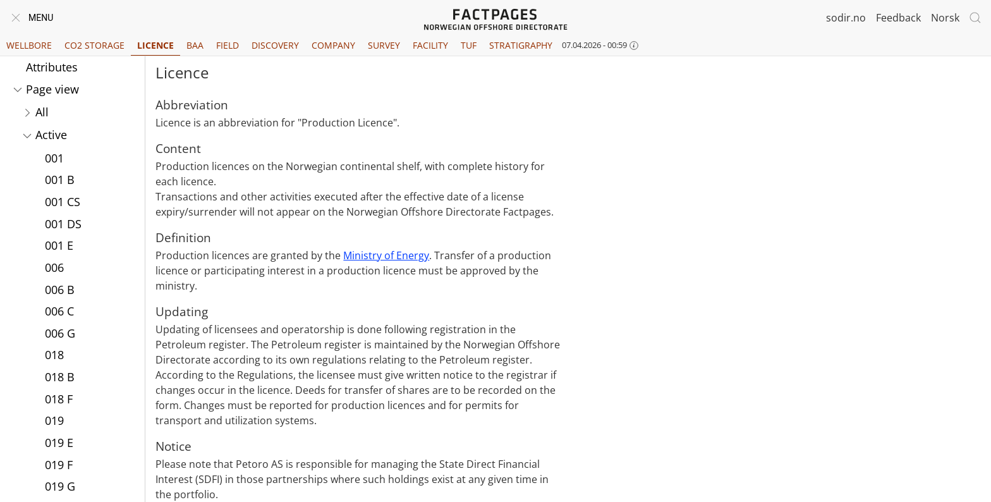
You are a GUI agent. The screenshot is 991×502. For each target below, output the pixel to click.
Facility (430, 45)
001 (54, 158)
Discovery (275, 45)
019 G (60, 486)
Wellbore (29, 45)
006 (54, 267)
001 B (60, 179)
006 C (59, 311)
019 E (59, 442)
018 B (60, 376)
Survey (384, 45)
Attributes (52, 67)
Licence (155, 45)
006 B (60, 289)
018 (54, 354)
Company (333, 45)
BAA (195, 45)
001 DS (63, 223)
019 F (59, 464)
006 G (60, 333)
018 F (59, 399)
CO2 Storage (94, 45)
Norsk (945, 18)
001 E (59, 245)
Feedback (898, 18)
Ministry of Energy (386, 255)
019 (54, 420)
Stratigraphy (520, 45)
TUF (469, 45)
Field (227, 45)
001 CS (62, 201)
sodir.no (846, 18)
